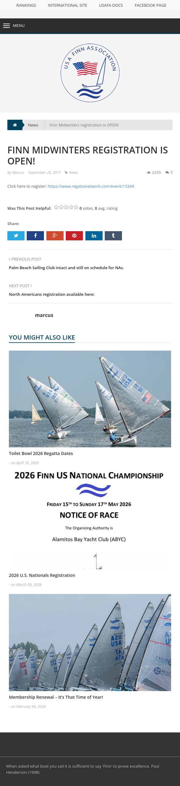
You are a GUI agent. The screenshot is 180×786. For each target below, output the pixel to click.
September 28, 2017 (44, 172)
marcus (18, 172)
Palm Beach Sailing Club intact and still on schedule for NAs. (66, 267)
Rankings (26, 5)
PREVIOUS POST (25, 259)
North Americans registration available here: (52, 294)
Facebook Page (150, 5)
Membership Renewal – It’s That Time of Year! (56, 697)
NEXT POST (20, 285)
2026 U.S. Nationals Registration (42, 575)
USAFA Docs (111, 5)
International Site (67, 5)
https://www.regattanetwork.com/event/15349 (91, 186)
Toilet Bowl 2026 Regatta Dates (41, 453)
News (73, 172)
